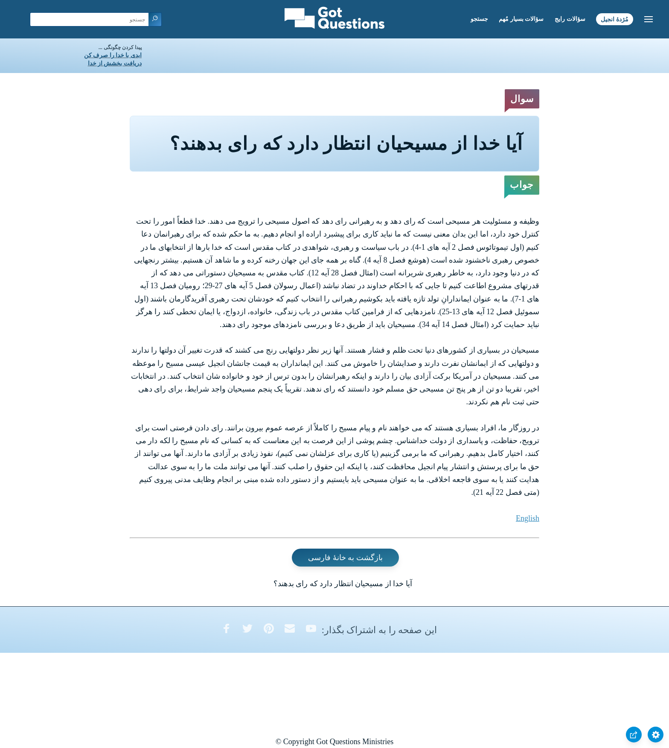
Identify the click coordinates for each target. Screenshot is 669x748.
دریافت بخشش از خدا (115, 63)
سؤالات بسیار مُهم (521, 19)
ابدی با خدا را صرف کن (113, 55)
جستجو (479, 19)
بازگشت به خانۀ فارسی (345, 557)
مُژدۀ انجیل (614, 19)
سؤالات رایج (570, 19)
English (527, 518)
